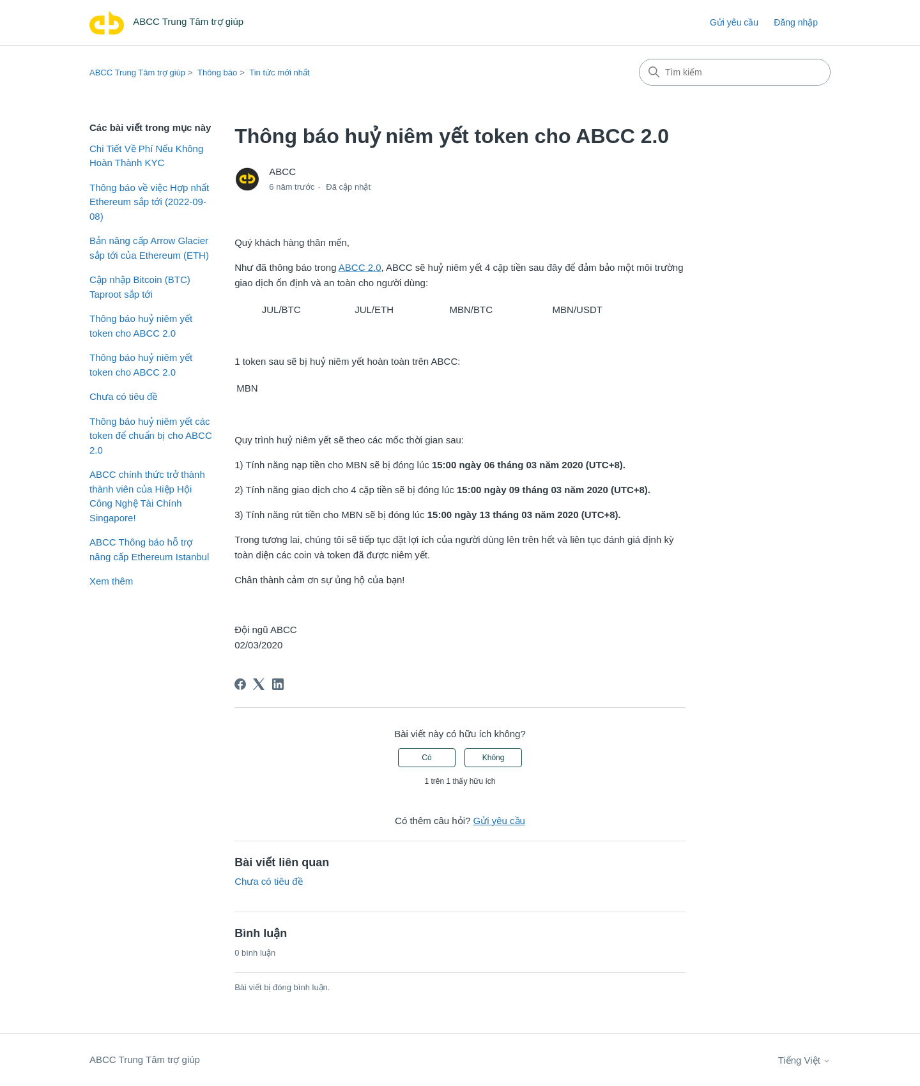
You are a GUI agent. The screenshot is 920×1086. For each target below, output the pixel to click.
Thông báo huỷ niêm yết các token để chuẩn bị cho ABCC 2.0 (150, 435)
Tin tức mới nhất (279, 72)
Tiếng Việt (804, 1060)
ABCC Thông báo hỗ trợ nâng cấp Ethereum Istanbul (149, 549)
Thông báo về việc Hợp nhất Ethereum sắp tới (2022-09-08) (149, 202)
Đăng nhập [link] (796, 22)
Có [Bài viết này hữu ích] (426, 757)
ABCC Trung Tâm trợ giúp (137, 72)
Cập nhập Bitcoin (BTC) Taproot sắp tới (139, 287)
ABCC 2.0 (360, 267)
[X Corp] (258, 684)
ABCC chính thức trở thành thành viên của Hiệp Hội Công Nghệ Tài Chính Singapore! (147, 496)
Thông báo (217, 72)
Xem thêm (111, 581)
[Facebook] (240, 684)
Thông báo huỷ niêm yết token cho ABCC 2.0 (140, 326)
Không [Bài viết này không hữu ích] (493, 757)
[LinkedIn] (278, 684)
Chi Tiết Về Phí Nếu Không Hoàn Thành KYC (146, 156)
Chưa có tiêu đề (123, 396)
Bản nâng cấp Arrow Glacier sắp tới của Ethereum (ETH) (149, 248)
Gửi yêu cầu (734, 22)
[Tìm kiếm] (735, 72)
